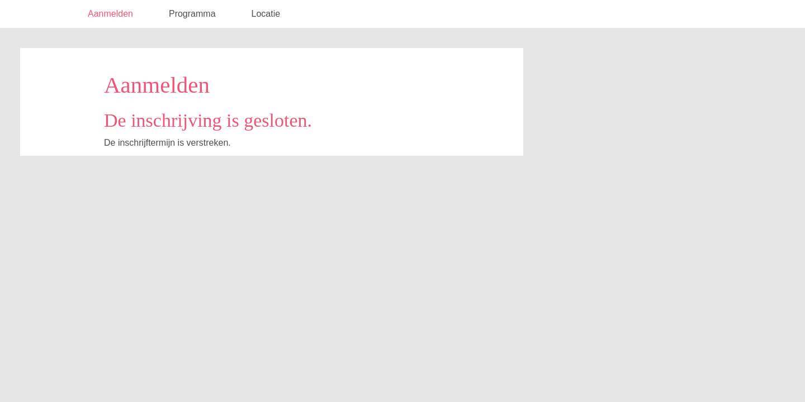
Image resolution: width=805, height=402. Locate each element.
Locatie (266, 13)
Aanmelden (110, 13)
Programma (192, 13)
